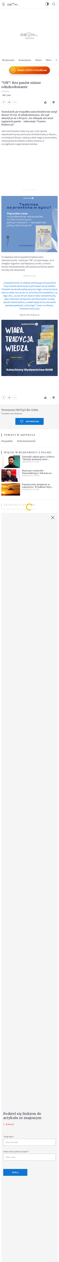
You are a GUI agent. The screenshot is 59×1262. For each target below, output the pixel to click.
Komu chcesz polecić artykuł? (16, 1151)
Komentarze (25, 60)
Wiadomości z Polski (35, 452)
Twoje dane (8, 1136)
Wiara (38, 60)
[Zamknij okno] (52, 517)
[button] (47, 4)
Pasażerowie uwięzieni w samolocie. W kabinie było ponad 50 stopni (36, 487)
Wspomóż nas (29, 421)
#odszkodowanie (26, 441)
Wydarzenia (8, 60)
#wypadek (7, 441)
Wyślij (15, 1172)
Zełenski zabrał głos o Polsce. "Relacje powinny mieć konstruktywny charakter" (38, 459)
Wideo (49, 60)
